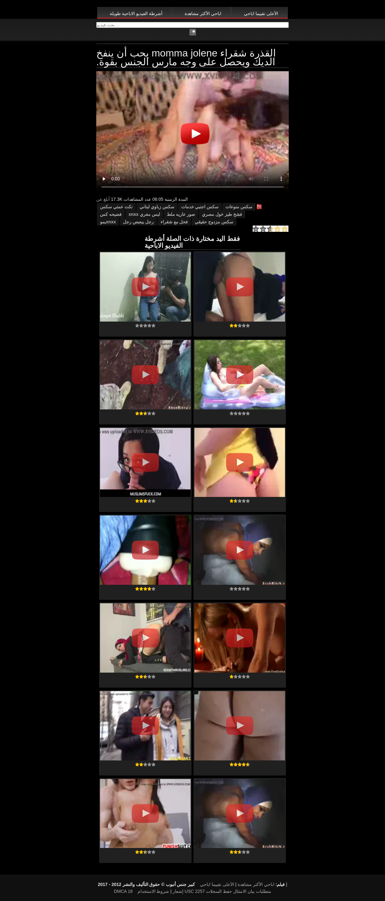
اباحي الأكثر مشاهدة (203, 13)
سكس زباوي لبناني (157, 206)
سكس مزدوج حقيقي (214, 221)
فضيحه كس (111, 214)
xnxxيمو (108, 221)
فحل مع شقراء (174, 221)
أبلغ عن (103, 199)
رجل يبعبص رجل (138, 221)
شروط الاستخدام (153, 891)
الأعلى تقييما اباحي (261, 13)
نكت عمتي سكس (116, 206)
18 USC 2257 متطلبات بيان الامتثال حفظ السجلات (199, 891)
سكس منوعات (238, 206)
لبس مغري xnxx (144, 214)
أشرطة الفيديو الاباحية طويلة (136, 13)
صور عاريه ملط (181, 214)
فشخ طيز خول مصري (222, 214)
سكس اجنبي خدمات (200, 206)
